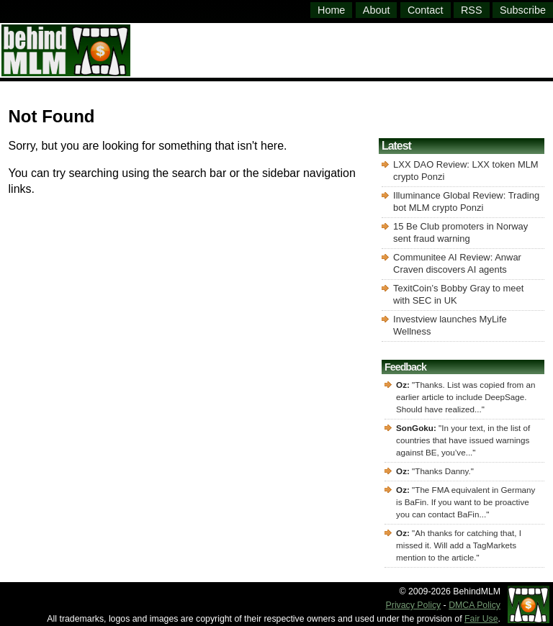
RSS (471, 10)
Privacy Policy (413, 605)
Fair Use (481, 619)
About (376, 10)
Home (331, 10)
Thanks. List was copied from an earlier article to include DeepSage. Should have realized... (465, 397)
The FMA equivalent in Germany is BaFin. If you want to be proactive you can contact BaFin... (465, 502)
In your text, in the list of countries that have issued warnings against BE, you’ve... (463, 440)
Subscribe (523, 10)
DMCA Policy (474, 605)
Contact (426, 10)
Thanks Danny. (443, 471)
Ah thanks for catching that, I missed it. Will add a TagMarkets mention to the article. (458, 545)
